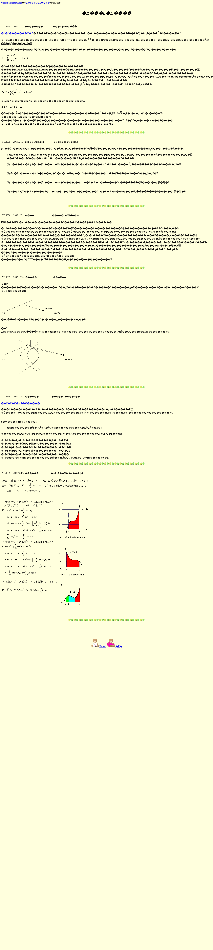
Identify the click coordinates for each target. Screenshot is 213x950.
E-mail (98, 646)
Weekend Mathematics (11, 3)
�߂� (114, 646)
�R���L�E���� (37, 3)
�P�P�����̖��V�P (17, 33)
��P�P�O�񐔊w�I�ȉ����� (20, 403)
